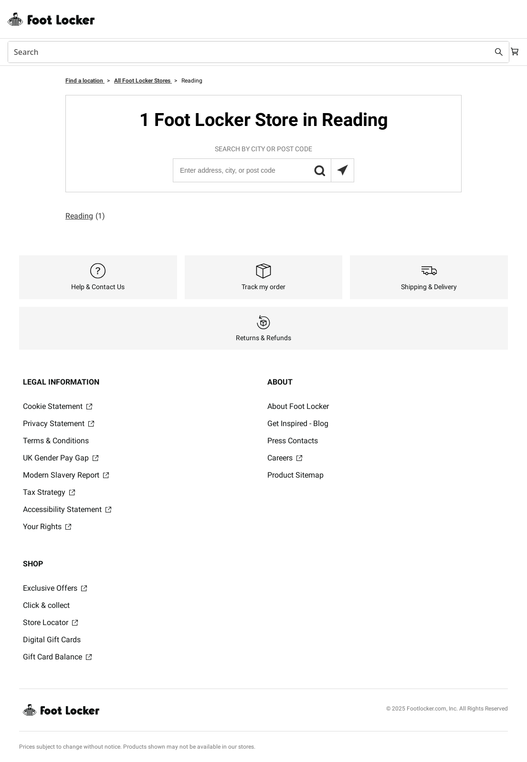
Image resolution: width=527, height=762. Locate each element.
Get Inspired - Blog (297, 423)
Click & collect (46, 605)
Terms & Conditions (56, 440)
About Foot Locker (298, 406)
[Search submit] (490, 52)
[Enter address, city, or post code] (263, 170)
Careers (284, 457)
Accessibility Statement (67, 509)
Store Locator (50, 622)
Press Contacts (292, 440)
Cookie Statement (57, 406)
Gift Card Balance (57, 656)
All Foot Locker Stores (143, 80)
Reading (85, 216)
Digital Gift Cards (52, 639)
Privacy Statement (58, 423)
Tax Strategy (49, 492)
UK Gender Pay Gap (60, 457)
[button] (319, 170)
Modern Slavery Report (66, 475)
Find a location (85, 80)
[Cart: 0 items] (511, 52)
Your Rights (47, 526)
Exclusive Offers (55, 588)
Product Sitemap (295, 475)
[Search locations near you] (342, 170)
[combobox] (254, 52)
